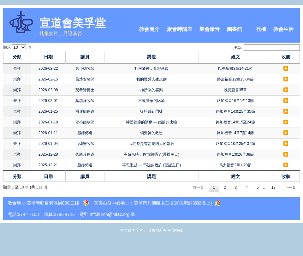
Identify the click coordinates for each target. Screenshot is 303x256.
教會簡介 (149, 29)
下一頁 (290, 187)
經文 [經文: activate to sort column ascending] (241, 56)
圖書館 (234, 29)
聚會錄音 (209, 29)
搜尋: (266, 47)
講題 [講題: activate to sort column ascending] (151, 56)
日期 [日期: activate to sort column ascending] (43, 56)
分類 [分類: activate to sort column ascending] (15, 56)
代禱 (261, 29)
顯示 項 (17, 47)
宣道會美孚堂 (72, 23)
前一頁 (198, 187)
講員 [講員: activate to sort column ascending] (77, 56)
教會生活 (283, 29)
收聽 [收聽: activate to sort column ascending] (287, 56)
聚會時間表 (179, 29)
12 (273, 187)
